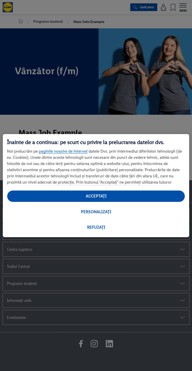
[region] (96, 185)
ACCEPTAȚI (96, 196)
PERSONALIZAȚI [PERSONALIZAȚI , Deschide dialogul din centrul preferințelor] (96, 211)
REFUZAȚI (96, 227)
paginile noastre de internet (63, 151)
